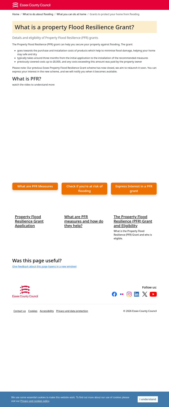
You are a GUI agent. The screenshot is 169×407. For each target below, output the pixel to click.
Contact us (20, 311)
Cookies (32, 311)
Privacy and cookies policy (34, 401)
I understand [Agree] (147, 399)
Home (15, 14)
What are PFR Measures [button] (35, 186)
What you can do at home (71, 14)
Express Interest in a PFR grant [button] (133, 188)
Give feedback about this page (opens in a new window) (44, 266)
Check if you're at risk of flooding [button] (84, 188)
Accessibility (47, 311)
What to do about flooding (38, 14)
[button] (114, 294)
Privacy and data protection (72, 311)
